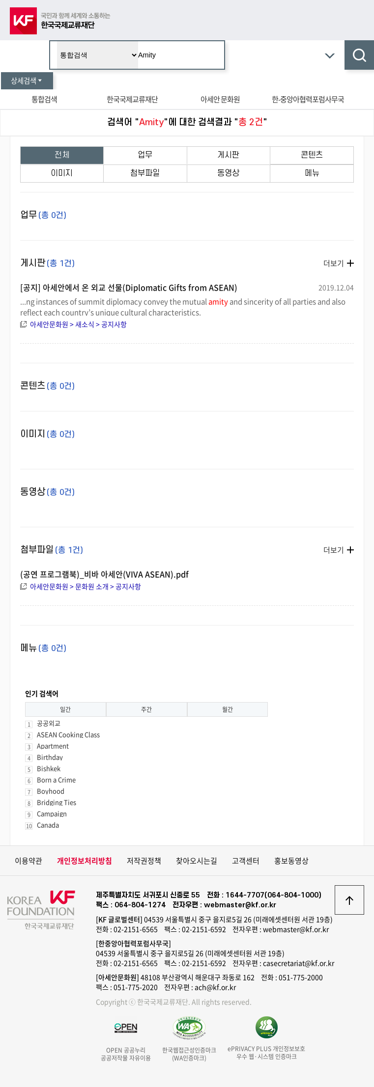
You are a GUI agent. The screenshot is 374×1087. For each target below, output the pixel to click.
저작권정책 (144, 860)
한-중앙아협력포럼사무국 (308, 99)
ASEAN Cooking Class (68, 734)
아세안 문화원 (220, 99)
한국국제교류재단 (132, 99)
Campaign (52, 813)
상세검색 (27, 80)
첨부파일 (145, 173)
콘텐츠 (312, 155)
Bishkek (48, 768)
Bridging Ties (56, 802)
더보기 (333, 263)
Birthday (50, 757)
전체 (62, 155)
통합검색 (44, 99)
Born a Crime (56, 779)
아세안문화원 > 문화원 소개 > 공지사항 (85, 586)
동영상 (228, 173)
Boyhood (50, 790)
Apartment (53, 745)
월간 (227, 709)
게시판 (228, 155)
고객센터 (245, 860)
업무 (145, 155)
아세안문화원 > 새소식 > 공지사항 (78, 324)
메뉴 (312, 173)
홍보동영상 (291, 860)
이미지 (62, 173)
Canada (48, 824)
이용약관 (28, 860)
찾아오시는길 (196, 860)
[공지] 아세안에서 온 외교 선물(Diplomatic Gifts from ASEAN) (128, 287)
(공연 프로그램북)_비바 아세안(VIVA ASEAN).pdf (104, 574)
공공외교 (48, 723)
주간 (146, 709)
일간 (65, 709)
